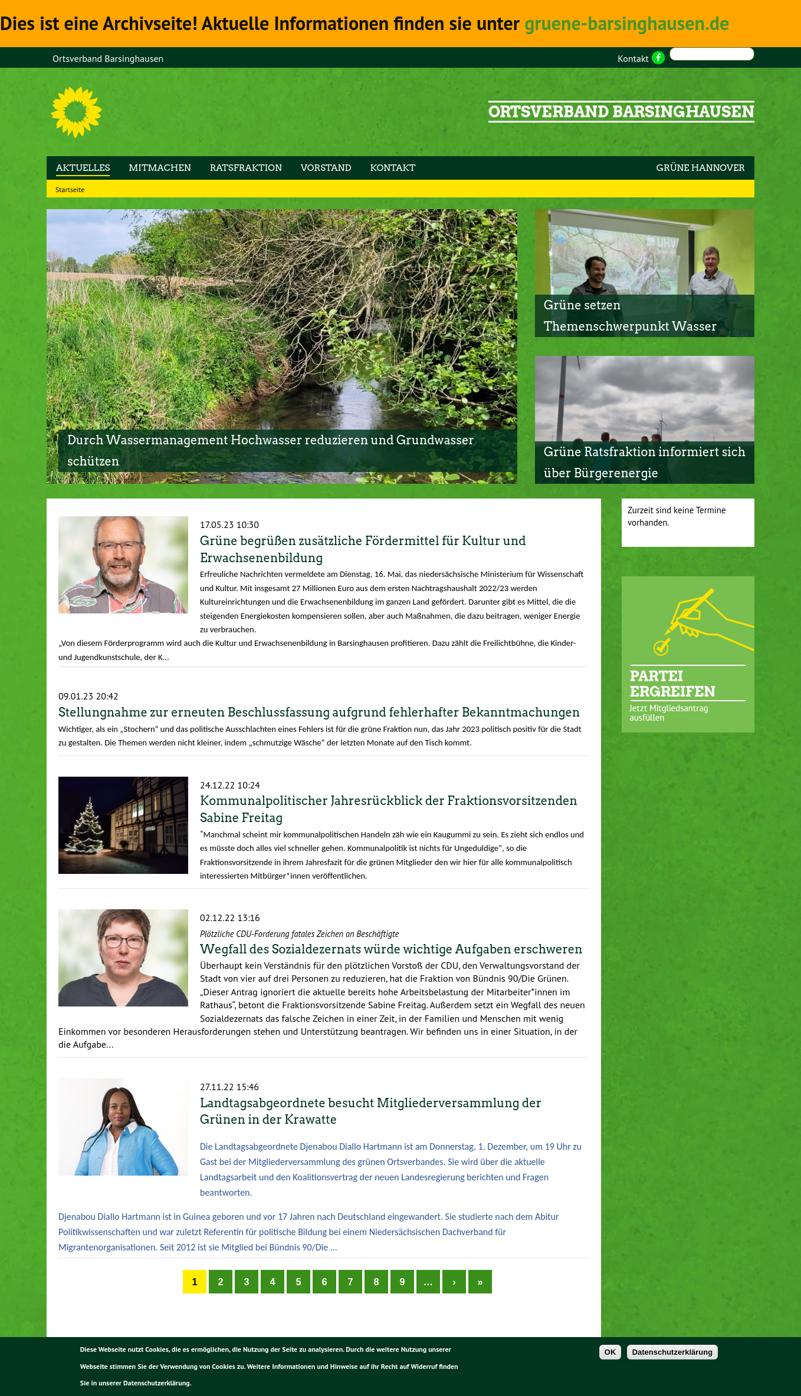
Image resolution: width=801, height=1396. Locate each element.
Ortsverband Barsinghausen (107, 58)
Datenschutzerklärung (672, 1353)
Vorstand (326, 168)
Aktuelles (83, 168)
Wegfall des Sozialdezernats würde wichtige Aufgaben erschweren (391, 949)
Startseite (69, 189)
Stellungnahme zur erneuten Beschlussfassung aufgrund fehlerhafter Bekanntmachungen (319, 712)
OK (610, 1353)
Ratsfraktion (246, 168)
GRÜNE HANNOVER (700, 168)
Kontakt (633, 58)
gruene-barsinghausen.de (616, 23)
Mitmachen (160, 168)
